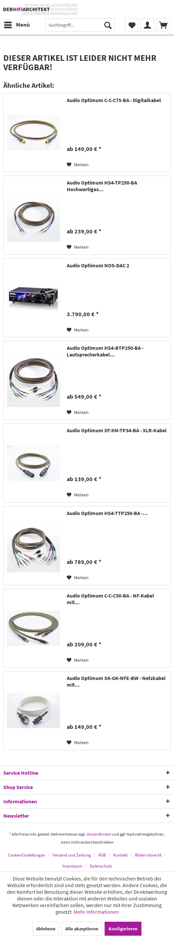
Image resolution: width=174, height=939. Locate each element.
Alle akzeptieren (81, 929)
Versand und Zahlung (71, 855)
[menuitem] (16, 25)
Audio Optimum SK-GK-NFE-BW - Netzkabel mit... (116, 681)
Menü (17, 24)
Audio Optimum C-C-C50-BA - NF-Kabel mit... (110, 598)
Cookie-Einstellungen (26, 855)
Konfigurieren (123, 929)
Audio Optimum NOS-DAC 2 (98, 265)
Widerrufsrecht (148, 855)
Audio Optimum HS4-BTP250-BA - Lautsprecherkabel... (105, 351)
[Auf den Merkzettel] (78, 165)
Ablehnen (45, 929)
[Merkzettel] (131, 25)
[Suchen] (108, 25)
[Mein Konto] (147, 25)
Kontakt (120, 855)
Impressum (72, 866)
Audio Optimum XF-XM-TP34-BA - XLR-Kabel (117, 430)
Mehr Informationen (96, 911)
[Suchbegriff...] (80, 25)
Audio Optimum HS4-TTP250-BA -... (107, 513)
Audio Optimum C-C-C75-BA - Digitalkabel (114, 100)
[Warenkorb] (163, 25)
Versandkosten (99, 834)
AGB (102, 855)
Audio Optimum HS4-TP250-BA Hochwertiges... (102, 186)
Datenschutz (101, 866)
